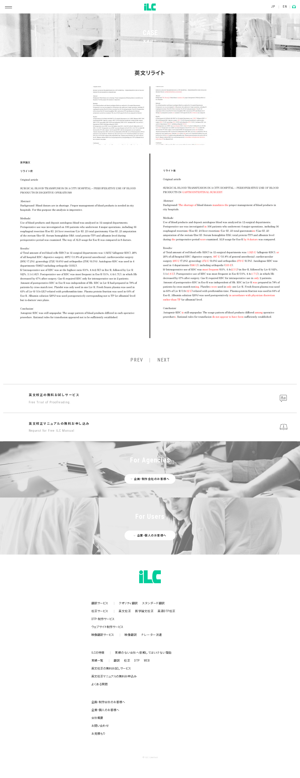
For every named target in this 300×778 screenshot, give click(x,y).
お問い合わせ (100, 725)
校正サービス (99, 611)
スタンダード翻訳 (153, 603)
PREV (136, 360)
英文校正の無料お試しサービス (161, 399)
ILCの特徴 (97, 652)
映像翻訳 (131, 634)
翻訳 (117, 660)
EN (285, 6)
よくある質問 (99, 684)
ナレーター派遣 (151, 634)
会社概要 (97, 718)
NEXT (163, 360)
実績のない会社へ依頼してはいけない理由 (143, 652)
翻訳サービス (99, 603)
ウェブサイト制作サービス (107, 627)
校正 (127, 660)
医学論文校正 (144, 611)
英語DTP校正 (166, 611)
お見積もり (98, 733)
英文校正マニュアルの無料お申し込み (161, 427)
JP (273, 6)
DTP (137, 660)
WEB (147, 660)
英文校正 (125, 611)
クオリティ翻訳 (128, 603)
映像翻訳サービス (102, 634)
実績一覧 (97, 660)
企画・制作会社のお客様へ (108, 702)
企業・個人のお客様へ (105, 710)
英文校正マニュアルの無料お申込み (114, 676)
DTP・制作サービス (103, 619)
